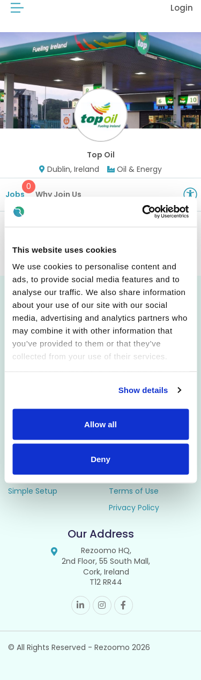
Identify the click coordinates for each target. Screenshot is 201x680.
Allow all (100, 423)
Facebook (123, 605)
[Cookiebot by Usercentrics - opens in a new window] (143, 212)
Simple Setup (32, 491)
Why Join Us (58, 194)
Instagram (102, 605)
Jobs (19, 190)
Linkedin (80, 605)
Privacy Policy (134, 507)
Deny (100, 459)
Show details (143, 390)
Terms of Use (134, 491)
